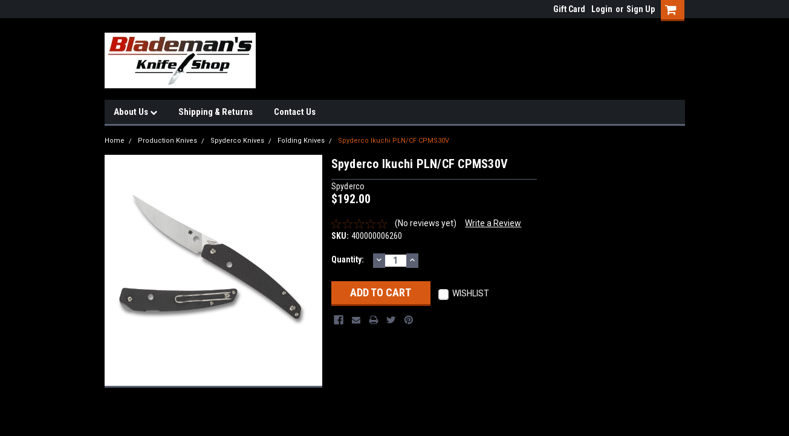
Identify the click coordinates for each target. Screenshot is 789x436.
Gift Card (569, 9)
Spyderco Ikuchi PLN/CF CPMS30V (393, 141)
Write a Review (493, 223)
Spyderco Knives (237, 141)
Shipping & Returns (215, 111)
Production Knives (167, 141)
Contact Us (295, 111)
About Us (135, 111)
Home (115, 141)
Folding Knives (301, 141)
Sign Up (640, 9)
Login (601, 9)
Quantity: (347, 259)
